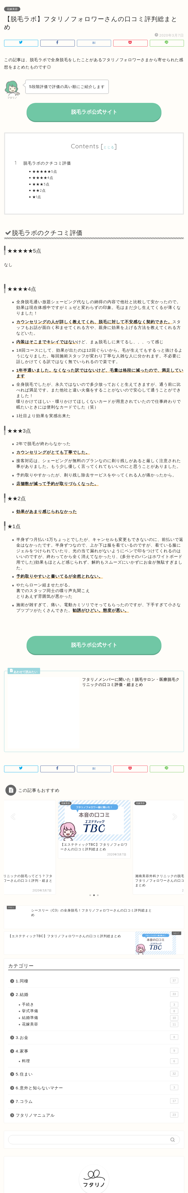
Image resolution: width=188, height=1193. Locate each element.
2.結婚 (97, 897)
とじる (108, 147)
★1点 (36, 197)
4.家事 (97, 953)
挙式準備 (100, 914)
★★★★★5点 (44, 171)
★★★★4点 (42, 177)
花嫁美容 (12, 9)
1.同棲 (97, 883)
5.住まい (97, 976)
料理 (100, 963)
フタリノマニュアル (97, 1017)
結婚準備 (100, 920)
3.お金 (97, 939)
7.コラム (97, 1003)
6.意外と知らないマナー (97, 990)
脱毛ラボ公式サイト (94, 112)
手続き (100, 907)
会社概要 (113, 1180)
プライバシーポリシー (83, 1180)
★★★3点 (41, 184)
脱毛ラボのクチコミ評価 (47, 163)
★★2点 (39, 190)
